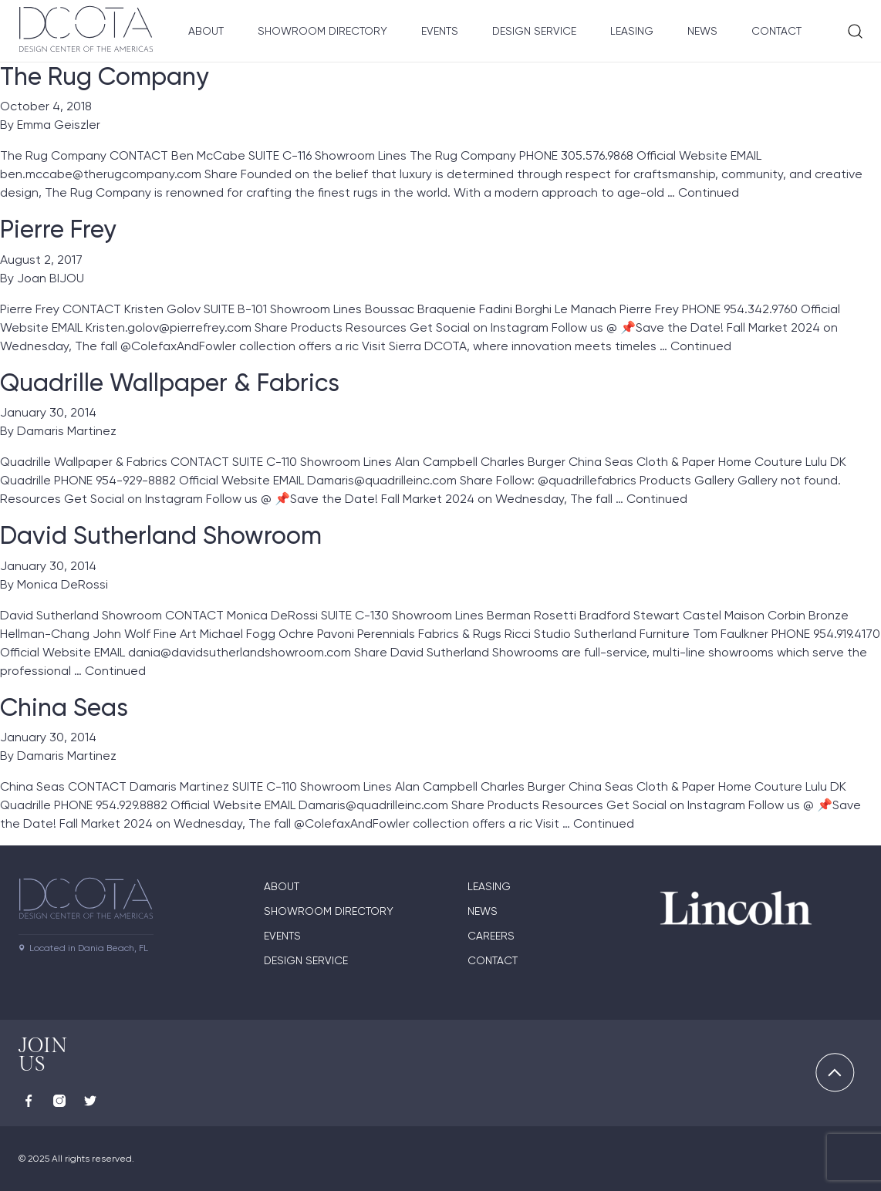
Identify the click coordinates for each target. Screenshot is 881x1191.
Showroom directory (328, 911)
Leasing (631, 31)
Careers (491, 936)
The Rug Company (104, 76)
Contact (776, 31)
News (702, 31)
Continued (708, 192)
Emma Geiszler (58, 124)
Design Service (534, 31)
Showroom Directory (322, 31)
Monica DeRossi (62, 584)
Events (439, 31)
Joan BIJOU (50, 278)
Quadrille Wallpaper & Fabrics (169, 382)
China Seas (64, 707)
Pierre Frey (58, 229)
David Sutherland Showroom (161, 535)
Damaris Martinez (66, 430)
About (206, 31)
